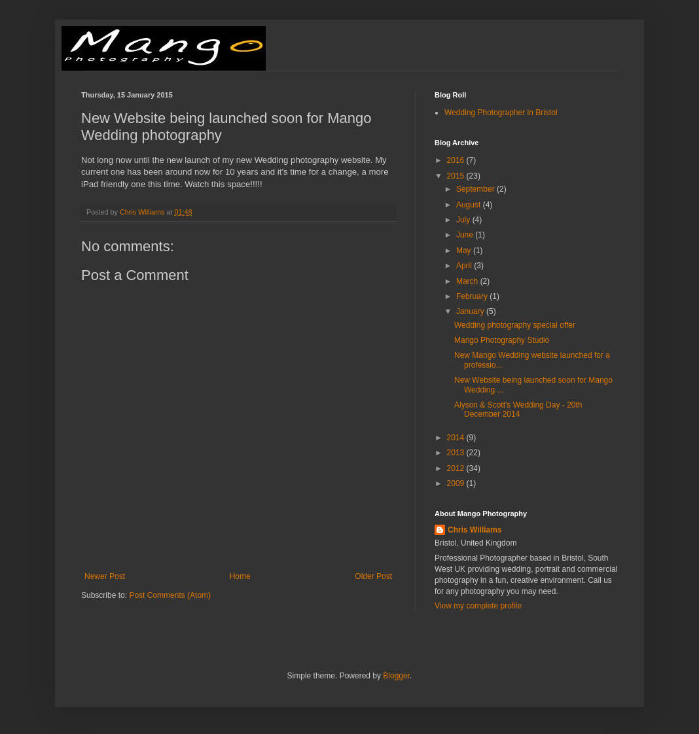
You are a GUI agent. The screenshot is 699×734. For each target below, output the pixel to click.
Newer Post (104, 576)
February (473, 296)
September (476, 189)
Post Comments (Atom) (170, 595)
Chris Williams (475, 529)
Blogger (396, 675)
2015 (457, 176)
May (464, 250)
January (471, 311)
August (469, 204)
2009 (457, 483)
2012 (457, 468)
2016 (457, 160)
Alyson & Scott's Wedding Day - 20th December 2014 (518, 409)
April (465, 265)
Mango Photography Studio (501, 340)
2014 (457, 437)
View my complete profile (478, 605)
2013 (457, 452)
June (465, 234)
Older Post (373, 576)
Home (240, 576)
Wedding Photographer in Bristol (501, 112)
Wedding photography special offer (514, 325)
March (468, 281)
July (464, 219)
